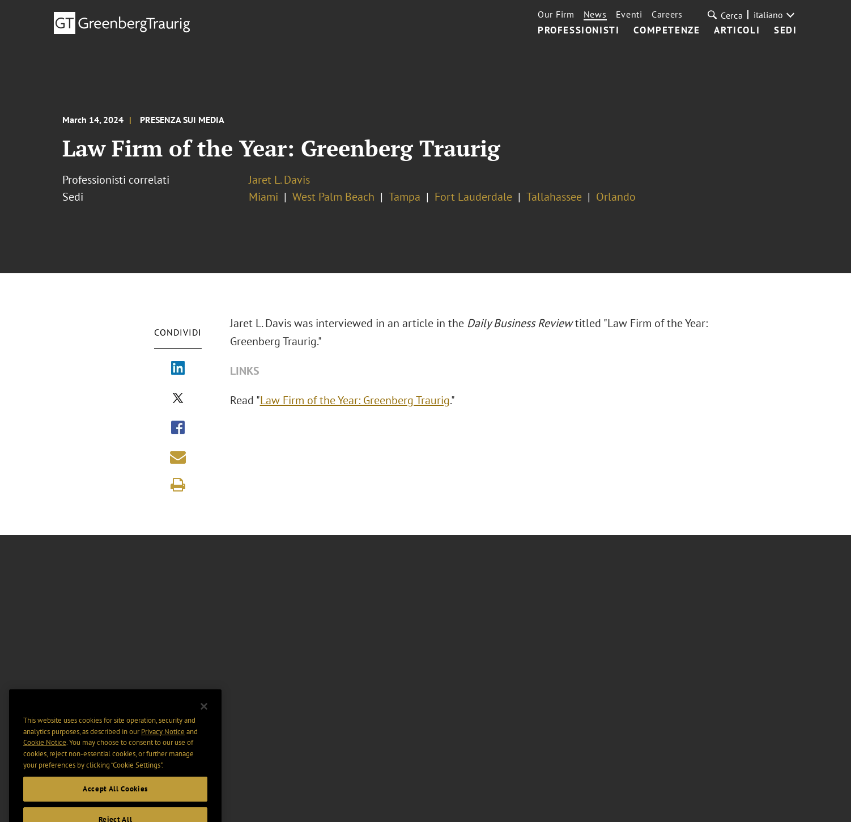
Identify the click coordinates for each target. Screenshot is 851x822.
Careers (667, 14)
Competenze (666, 30)
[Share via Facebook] (178, 429)
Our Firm (556, 14)
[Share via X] (178, 399)
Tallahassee (554, 196)
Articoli (737, 30)
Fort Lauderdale (473, 196)
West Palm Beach (333, 196)
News (595, 14)
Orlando (616, 196)
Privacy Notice (163, 750)
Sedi (785, 30)
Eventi (629, 14)
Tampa (404, 196)
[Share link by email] (178, 457)
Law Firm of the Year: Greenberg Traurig (362, 400)
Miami (263, 196)
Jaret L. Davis (279, 179)
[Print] (178, 485)
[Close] (204, 724)
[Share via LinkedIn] (178, 369)
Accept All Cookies (115, 807)
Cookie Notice (44, 761)
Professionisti (578, 30)
